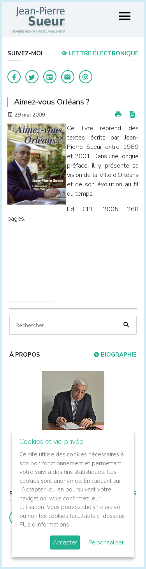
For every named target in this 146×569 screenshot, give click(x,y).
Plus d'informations (44, 524)
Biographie (115, 355)
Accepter (65, 542)
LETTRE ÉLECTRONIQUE (100, 53)
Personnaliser (106, 542)
